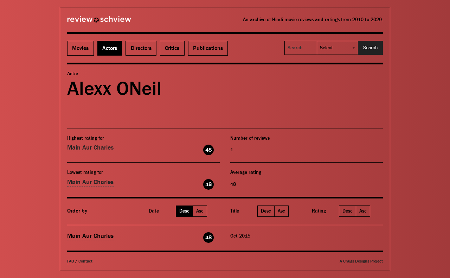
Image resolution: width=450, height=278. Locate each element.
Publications (208, 48)
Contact (85, 261)
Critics (172, 48)
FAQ (70, 261)
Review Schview (87, 22)
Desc (184, 211)
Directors (141, 48)
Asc (200, 211)
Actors (109, 48)
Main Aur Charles (90, 148)
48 (208, 149)
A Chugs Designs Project (361, 261)
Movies (80, 48)
